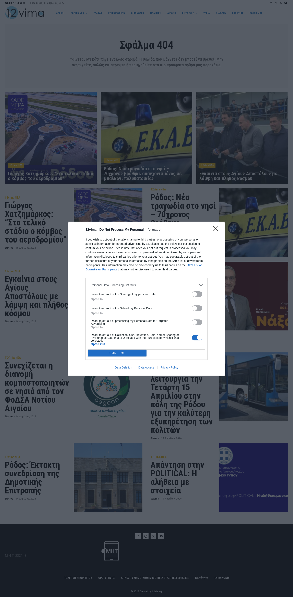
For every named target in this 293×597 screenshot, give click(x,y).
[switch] (197, 294)
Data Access (146, 367)
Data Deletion (123, 367)
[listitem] (146, 285)
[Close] (217, 230)
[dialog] (146, 298)
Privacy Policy (169, 367)
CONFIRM (117, 352)
